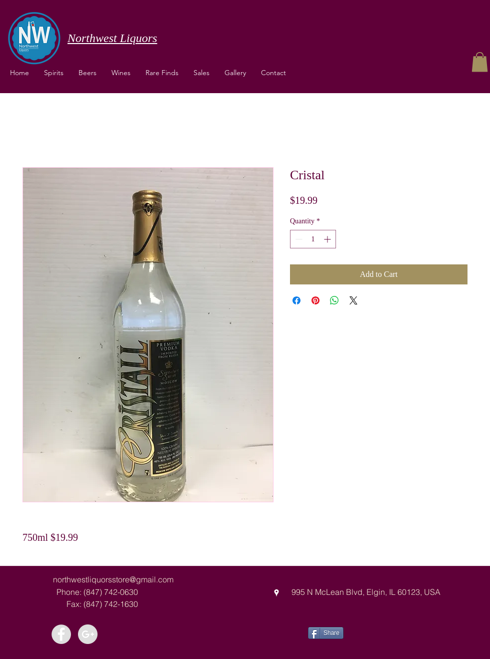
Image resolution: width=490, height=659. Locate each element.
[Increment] (328, 239)
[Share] (326, 633)
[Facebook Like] (381, 632)
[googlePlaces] (277, 593)
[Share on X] (354, 300)
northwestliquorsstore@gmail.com (113, 579)
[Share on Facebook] (296, 300)
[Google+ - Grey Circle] (88, 634)
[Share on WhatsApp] (334, 300)
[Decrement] (298, 239)
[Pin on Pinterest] (316, 300)
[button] (121, 72)
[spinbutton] (313, 239)
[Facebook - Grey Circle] (61, 634)
